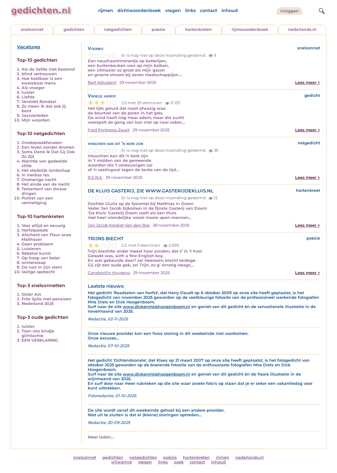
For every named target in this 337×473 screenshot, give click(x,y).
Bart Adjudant (102, 82)
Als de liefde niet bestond (48, 69)
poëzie (158, 29)
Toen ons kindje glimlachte (38, 333)
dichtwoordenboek (139, 10)
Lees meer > (307, 82)
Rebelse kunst (36, 253)
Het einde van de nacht (46, 184)
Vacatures (28, 47)
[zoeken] (321, 10)
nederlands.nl (302, 29)
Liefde (28, 97)
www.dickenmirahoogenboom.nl (156, 306)
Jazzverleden (35, 115)
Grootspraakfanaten (42, 142)
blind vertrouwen (39, 74)
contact (208, 10)
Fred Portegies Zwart (109, 130)
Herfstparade (35, 230)
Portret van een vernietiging (37, 200)
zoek (179, 462)
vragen (173, 10)
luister (28, 92)
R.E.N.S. (95, 177)
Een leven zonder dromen (48, 147)
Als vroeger (33, 87)
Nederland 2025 (38, 303)
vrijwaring (121, 462)
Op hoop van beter (41, 258)
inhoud (229, 10)
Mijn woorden (36, 120)
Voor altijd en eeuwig (43, 225)
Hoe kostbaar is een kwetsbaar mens (42, 80)
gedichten (73, 29)
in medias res (35, 175)
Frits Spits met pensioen (46, 299)
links (190, 10)
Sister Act (31, 294)
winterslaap (34, 262)
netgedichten (118, 29)
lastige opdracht (38, 271)
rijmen (105, 10)
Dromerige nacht (39, 179)
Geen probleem (37, 244)
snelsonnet (32, 29)
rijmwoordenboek (250, 29)
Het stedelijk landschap (46, 170)
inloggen (289, 11)
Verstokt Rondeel (39, 101)
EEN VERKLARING (40, 340)
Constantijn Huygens (109, 272)
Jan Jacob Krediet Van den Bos (119, 225)
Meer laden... (101, 437)
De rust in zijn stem (42, 267)
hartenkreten (198, 29)
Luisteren (31, 248)
